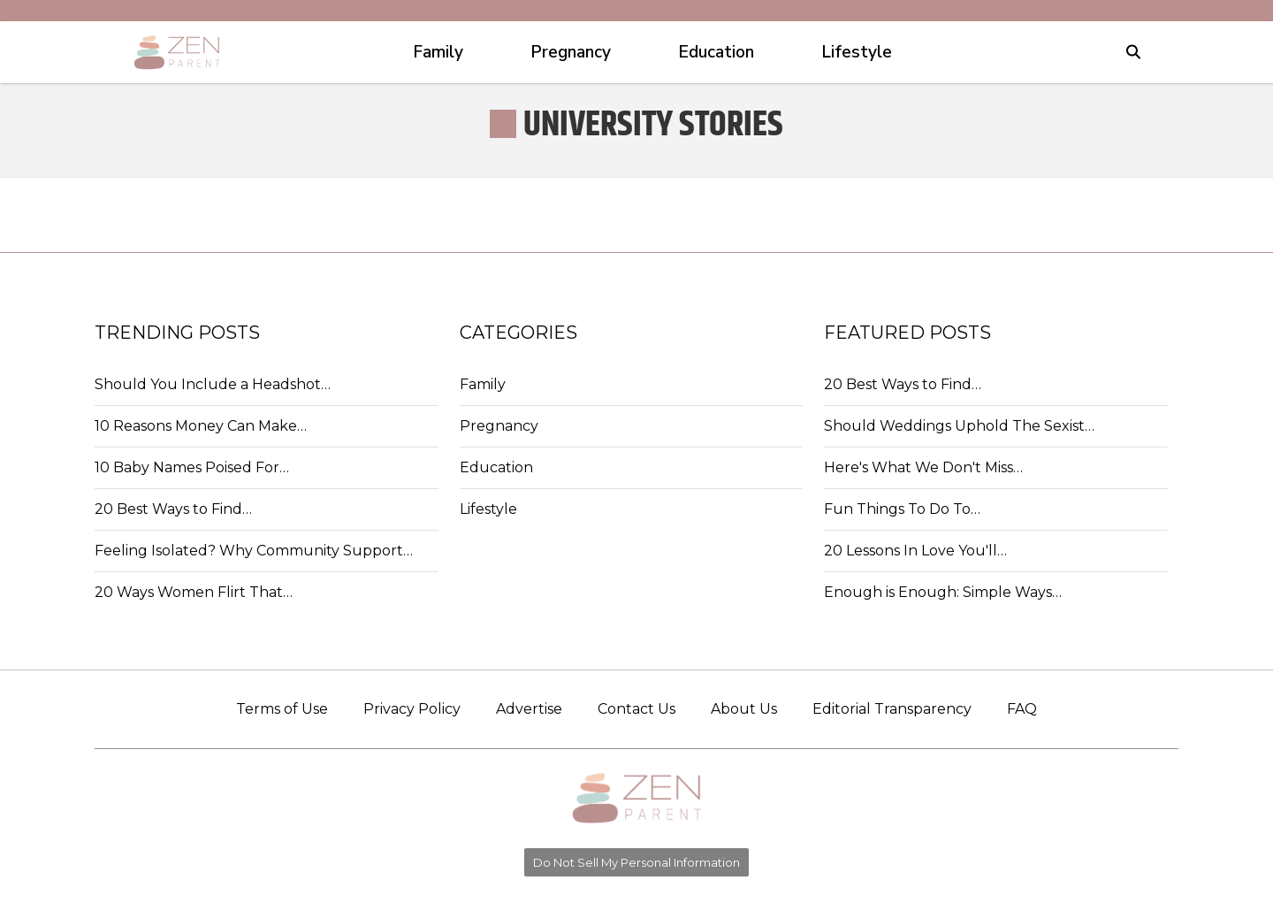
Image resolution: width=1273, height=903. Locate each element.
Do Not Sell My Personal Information (636, 862)
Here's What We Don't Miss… (923, 467)
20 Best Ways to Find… (173, 509)
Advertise (529, 708)
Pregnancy (499, 425)
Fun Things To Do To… (902, 509)
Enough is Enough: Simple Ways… (943, 592)
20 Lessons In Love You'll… (915, 550)
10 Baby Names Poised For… (192, 467)
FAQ (1022, 708)
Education (496, 467)
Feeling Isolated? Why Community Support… (254, 550)
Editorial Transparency (892, 708)
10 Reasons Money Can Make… (201, 425)
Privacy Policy (412, 708)
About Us (744, 708)
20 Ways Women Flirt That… (194, 592)
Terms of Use (282, 708)
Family (483, 384)
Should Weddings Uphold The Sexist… (959, 425)
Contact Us (636, 708)
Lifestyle (488, 509)
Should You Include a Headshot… (213, 384)
